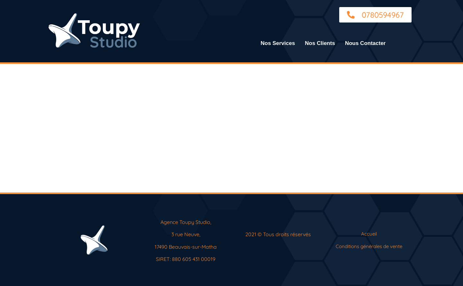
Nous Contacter (365, 43)
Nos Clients (320, 43)
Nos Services (278, 43)
